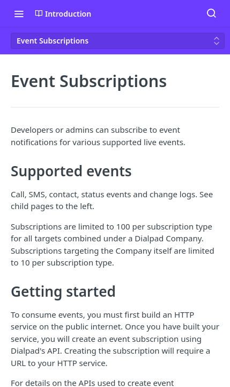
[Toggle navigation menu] (19, 13)
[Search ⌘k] (211, 13)
